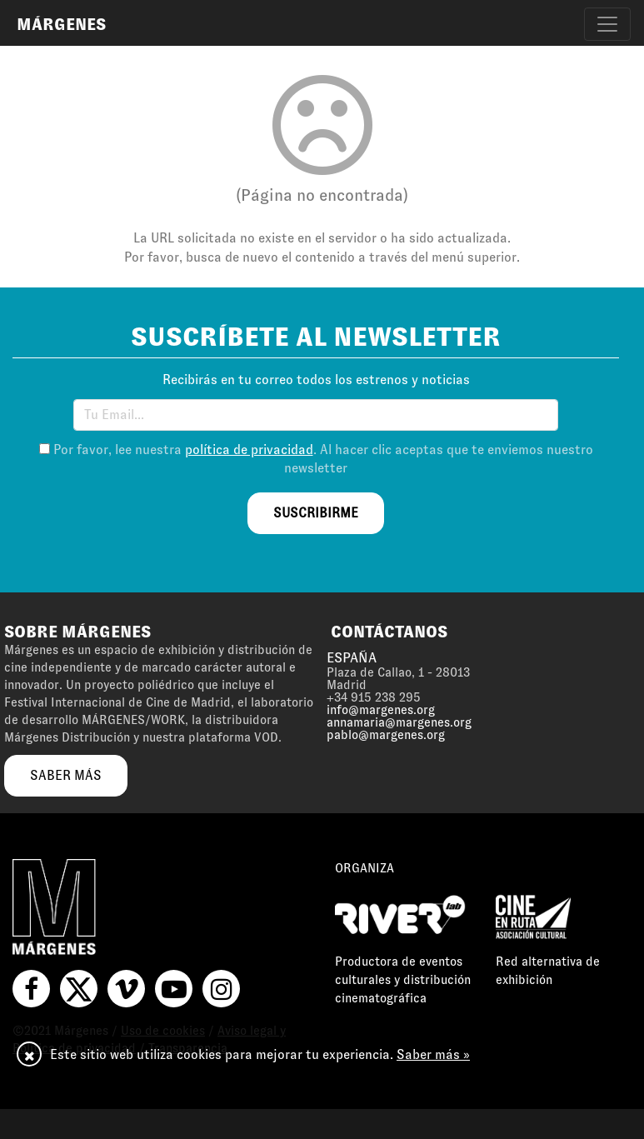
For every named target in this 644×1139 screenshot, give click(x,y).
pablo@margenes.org (386, 735)
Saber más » (433, 1054)
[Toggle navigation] (607, 24)
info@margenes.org (381, 710)
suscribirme (315, 513)
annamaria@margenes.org (399, 722)
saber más (66, 775)
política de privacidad (249, 449)
